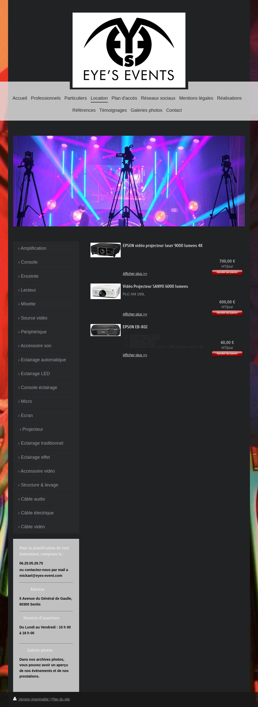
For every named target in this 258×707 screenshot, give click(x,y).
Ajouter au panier (227, 272)
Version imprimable (31, 699)
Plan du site (60, 699)
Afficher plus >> (135, 274)
